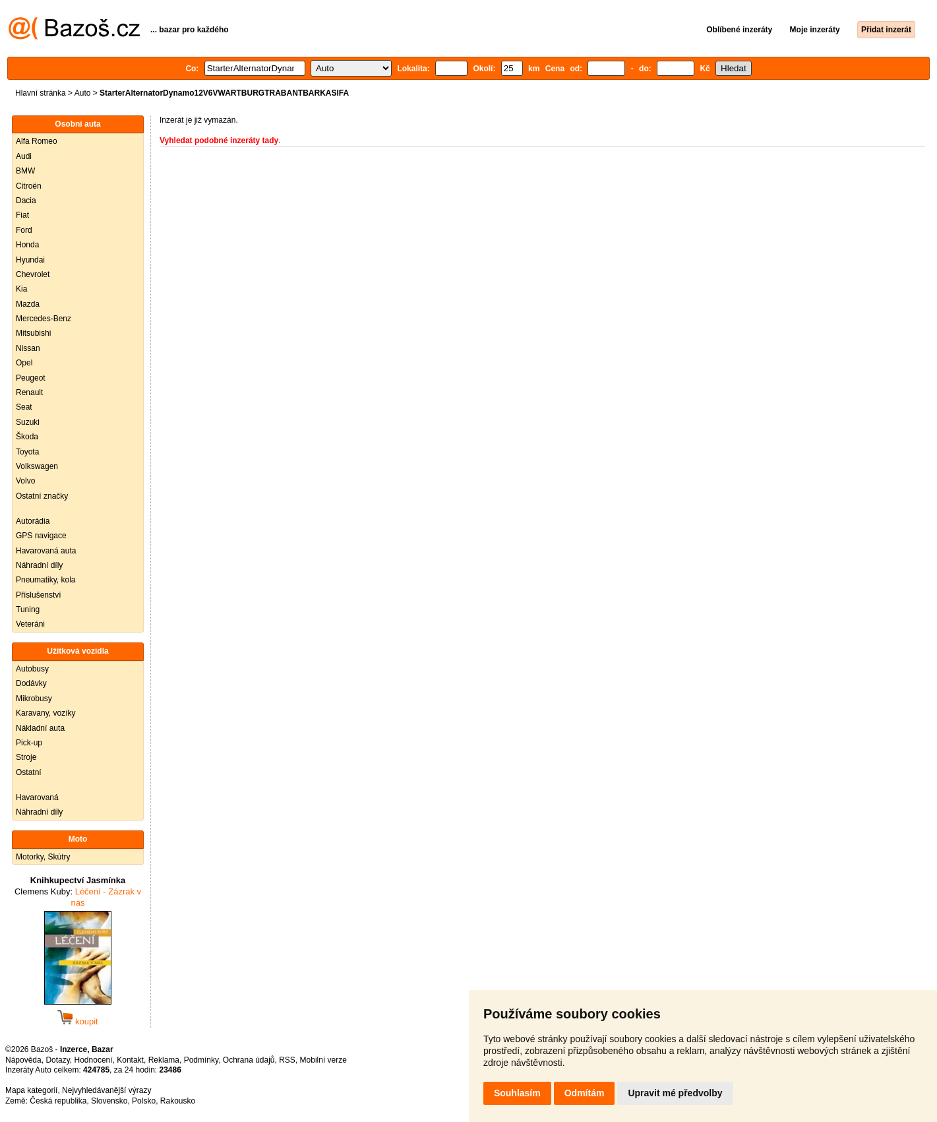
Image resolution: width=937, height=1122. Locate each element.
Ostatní (29, 772)
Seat (24, 407)
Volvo (25, 480)
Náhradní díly (39, 565)
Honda (27, 244)
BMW (25, 170)
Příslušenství (38, 595)
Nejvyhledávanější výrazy (106, 1090)
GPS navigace (41, 535)
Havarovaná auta (46, 550)
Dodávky (31, 683)
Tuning (28, 609)
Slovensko (109, 1101)
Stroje (26, 757)
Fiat (22, 215)
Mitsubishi (33, 333)
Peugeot (30, 378)
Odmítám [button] (584, 1093)
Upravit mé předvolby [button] (675, 1093)
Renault (29, 392)
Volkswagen (37, 466)
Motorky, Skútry (43, 856)
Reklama (163, 1060)
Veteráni (30, 624)
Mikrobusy (34, 698)
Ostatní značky (42, 496)
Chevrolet (32, 274)
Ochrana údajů (249, 1060)
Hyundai (30, 260)
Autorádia (32, 521)
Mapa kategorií (31, 1090)
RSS (287, 1060)
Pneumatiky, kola (46, 579)
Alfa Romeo (36, 141)
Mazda (28, 304)
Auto (83, 93)
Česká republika (58, 1101)
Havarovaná (37, 797)
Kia (21, 289)
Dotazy (57, 1060)
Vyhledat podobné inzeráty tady (219, 140)
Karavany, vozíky (45, 713)
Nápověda (23, 1060)
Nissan (28, 348)
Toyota (27, 451)
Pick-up (29, 742)
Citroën (29, 186)
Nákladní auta (40, 728)
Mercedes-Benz (43, 318)
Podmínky (201, 1060)
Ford (24, 230)
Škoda (27, 436)
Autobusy (32, 668)
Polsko (144, 1101)
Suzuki (28, 422)
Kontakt (130, 1060)
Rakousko (177, 1101)
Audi (24, 156)
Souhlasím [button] (517, 1093)
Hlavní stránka (40, 93)
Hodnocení (94, 1060)
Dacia (26, 200)
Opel (24, 362)
